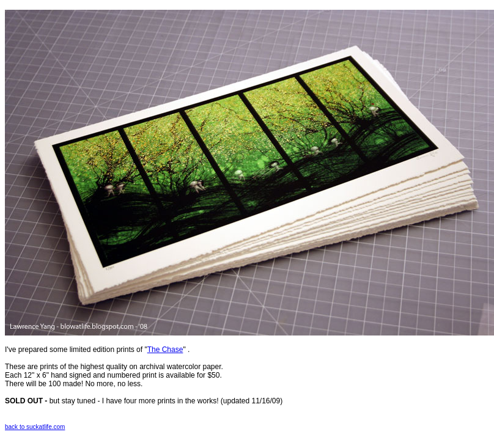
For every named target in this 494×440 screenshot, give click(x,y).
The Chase (165, 349)
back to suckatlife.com (35, 427)
